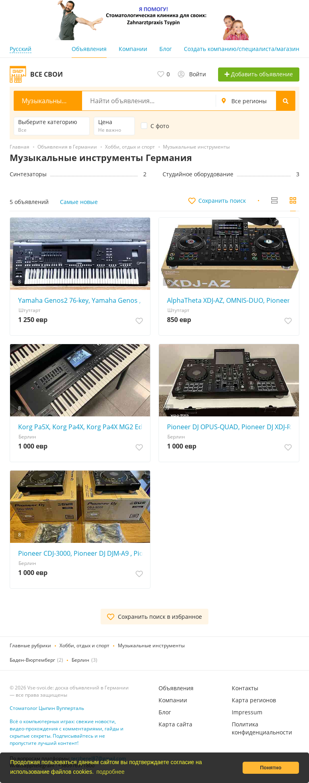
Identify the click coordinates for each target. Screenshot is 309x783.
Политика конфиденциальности (262, 728)
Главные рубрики (30, 645)
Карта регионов (254, 700)
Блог (165, 49)
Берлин (80, 660)
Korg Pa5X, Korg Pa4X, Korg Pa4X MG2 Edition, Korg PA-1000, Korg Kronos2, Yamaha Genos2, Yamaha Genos (82, 426)
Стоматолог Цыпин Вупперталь (47, 708)
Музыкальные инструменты (151, 645)
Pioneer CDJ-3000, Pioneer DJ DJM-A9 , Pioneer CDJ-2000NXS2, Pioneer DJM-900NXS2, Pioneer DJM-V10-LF (82, 553)
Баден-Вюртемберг (32, 660)
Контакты (245, 688)
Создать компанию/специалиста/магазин (241, 49)
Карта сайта (175, 724)
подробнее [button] (110, 772)
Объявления (89, 49)
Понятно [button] (270, 768)
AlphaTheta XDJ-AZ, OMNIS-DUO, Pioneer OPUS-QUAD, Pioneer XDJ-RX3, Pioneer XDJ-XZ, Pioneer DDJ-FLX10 (231, 300)
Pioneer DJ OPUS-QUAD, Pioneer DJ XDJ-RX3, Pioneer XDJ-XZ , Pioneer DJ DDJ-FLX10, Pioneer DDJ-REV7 (231, 426)
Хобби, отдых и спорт (84, 645)
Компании (133, 49)
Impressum (247, 712)
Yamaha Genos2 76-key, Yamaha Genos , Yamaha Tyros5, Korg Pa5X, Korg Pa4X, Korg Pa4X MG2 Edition (82, 300)
